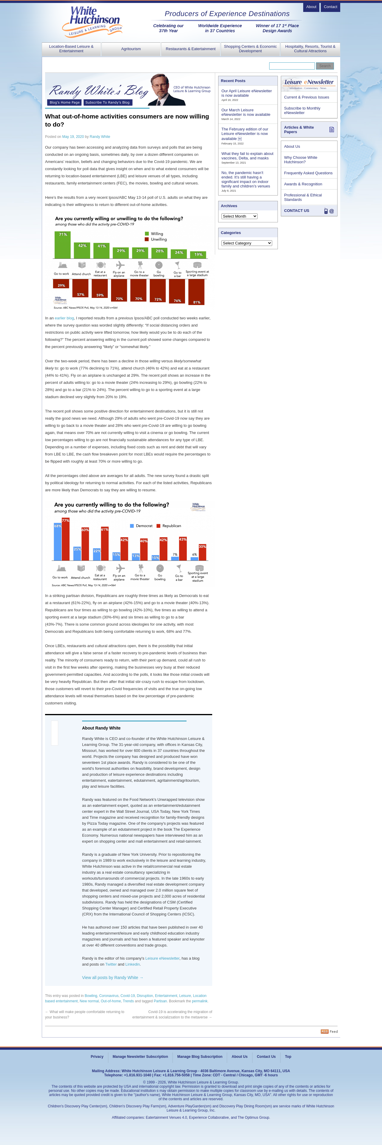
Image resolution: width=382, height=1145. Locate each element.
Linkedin (132, 964)
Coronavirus (108, 996)
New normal (89, 1001)
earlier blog (64, 318)
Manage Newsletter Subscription (140, 1057)
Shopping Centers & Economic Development (250, 48)
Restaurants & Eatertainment (191, 49)
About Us (292, 146)
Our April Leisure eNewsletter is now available (246, 93)
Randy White (100, 137)
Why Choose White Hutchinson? (300, 159)
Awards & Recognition (303, 184)
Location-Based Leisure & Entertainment (71, 48)
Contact (330, 6)
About (311, 6)
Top (288, 1057)
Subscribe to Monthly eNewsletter (302, 110)
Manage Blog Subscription (199, 1057)
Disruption (145, 996)
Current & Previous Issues (306, 97)
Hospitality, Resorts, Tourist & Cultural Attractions (310, 48)
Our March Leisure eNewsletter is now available (245, 112)
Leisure (185, 996)
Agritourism (131, 49)
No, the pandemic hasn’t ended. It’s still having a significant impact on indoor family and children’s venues (245, 179)
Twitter (111, 964)
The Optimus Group (253, 1117)
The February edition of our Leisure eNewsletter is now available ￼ (244, 134)
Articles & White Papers (299, 129)
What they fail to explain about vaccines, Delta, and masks (247, 155)
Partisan (160, 1001)
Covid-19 (128, 996)
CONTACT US (296, 210)
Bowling (91, 996)
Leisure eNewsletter (162, 958)
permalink (199, 1001)
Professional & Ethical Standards (303, 197)
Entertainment (166, 996)
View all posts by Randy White (113, 977)
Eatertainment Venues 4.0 (166, 1117)
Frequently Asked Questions (308, 173)
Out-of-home (111, 1001)
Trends (128, 1001)
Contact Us (266, 1057)
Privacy (97, 1057)
